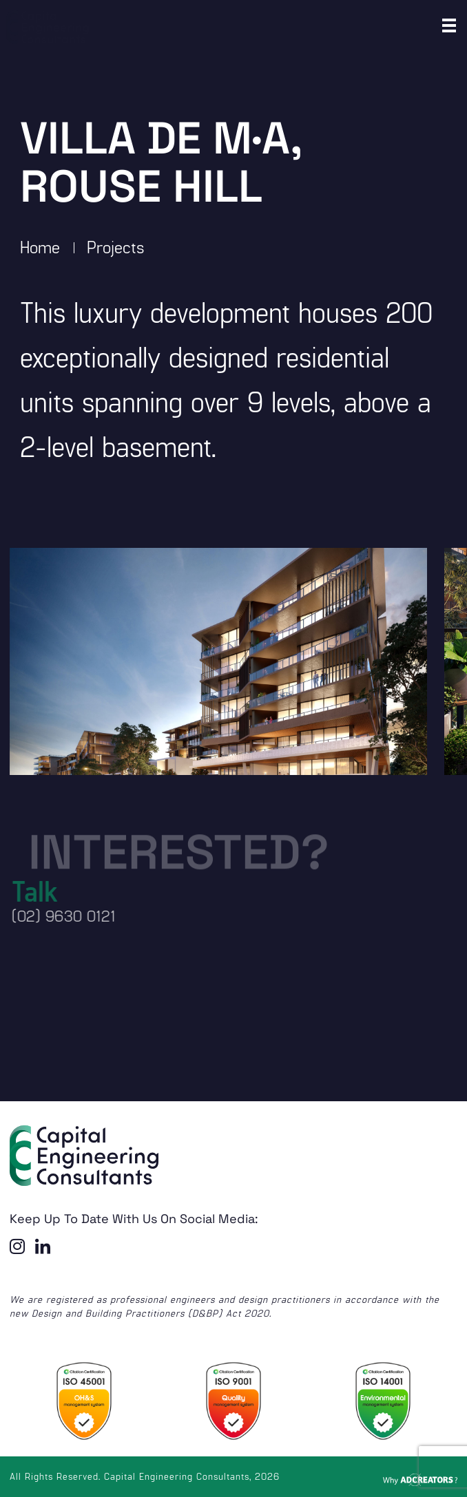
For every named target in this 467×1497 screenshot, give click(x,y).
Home (40, 246)
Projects (116, 246)
